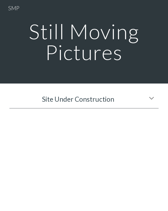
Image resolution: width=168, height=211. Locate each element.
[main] (84, 42)
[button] (151, 99)
